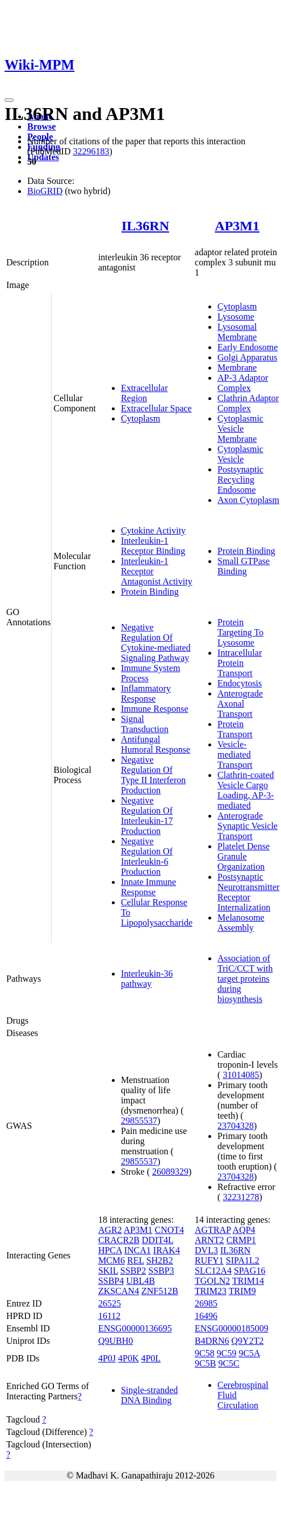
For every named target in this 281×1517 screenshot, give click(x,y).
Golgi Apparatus (247, 357)
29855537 (139, 1120)
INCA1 (137, 1250)
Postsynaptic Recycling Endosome (240, 480)
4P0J (107, 1358)
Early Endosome (247, 347)
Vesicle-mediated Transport (235, 755)
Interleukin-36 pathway (147, 979)
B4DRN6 (212, 1341)
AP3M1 (237, 225)
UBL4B (140, 1281)
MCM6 (111, 1260)
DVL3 (206, 1250)
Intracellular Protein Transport (239, 663)
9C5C (228, 1363)
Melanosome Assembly (241, 922)
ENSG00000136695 (135, 1328)
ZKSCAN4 (118, 1291)
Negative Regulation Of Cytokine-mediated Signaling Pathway (156, 642)
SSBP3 (161, 1270)
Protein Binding (150, 591)
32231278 (241, 1197)
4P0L (151, 1358)
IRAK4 (166, 1250)
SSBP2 (133, 1270)
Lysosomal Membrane (237, 332)
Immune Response (154, 709)
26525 (109, 1303)
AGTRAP (212, 1230)
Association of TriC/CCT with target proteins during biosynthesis (244, 978)
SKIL (108, 1270)
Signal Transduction (145, 724)
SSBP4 (111, 1281)
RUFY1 (209, 1260)
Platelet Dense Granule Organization (243, 856)
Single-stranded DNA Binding (149, 1395)
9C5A (248, 1353)
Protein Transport (235, 729)
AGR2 (110, 1230)
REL (135, 1260)
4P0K (128, 1358)
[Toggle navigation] (9, 100)
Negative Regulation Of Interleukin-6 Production (147, 856)
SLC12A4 (213, 1270)
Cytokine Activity (153, 530)
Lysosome (235, 316)
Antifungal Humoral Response (155, 744)
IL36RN (145, 225)
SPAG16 (249, 1270)
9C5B (205, 1363)
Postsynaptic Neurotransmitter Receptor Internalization (248, 892)
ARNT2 (209, 1240)
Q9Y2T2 (248, 1341)
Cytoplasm (140, 418)
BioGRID (44, 191)
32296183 (91, 151)
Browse (41, 126)
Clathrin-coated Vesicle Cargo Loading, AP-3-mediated (245, 790)
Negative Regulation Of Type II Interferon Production (153, 775)
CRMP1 (241, 1240)
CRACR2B (119, 1240)
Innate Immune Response (148, 887)
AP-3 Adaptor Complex (242, 383)
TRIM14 (248, 1281)
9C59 (227, 1353)
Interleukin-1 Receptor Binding (153, 546)
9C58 (205, 1353)
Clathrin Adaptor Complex (248, 403)
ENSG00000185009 (232, 1328)
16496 (206, 1316)
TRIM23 (211, 1291)
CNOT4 (169, 1230)
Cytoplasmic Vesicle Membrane (240, 429)
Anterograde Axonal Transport (240, 704)
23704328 (235, 1126)
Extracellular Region (144, 393)
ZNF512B (159, 1291)
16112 (109, 1316)
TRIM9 (242, 1291)
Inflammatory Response (146, 693)
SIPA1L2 (242, 1260)
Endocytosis (239, 683)
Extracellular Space (156, 408)
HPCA (110, 1250)
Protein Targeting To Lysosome (240, 632)
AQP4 (244, 1230)
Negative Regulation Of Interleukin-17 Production (147, 816)
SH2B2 (159, 1260)
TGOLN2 (212, 1281)
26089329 (170, 1171)
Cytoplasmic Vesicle (240, 454)
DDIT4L (157, 1240)
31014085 (241, 1075)
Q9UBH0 (115, 1341)
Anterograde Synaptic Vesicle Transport (247, 826)
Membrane (237, 367)
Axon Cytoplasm (248, 500)
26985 (206, 1303)
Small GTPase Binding (243, 566)
